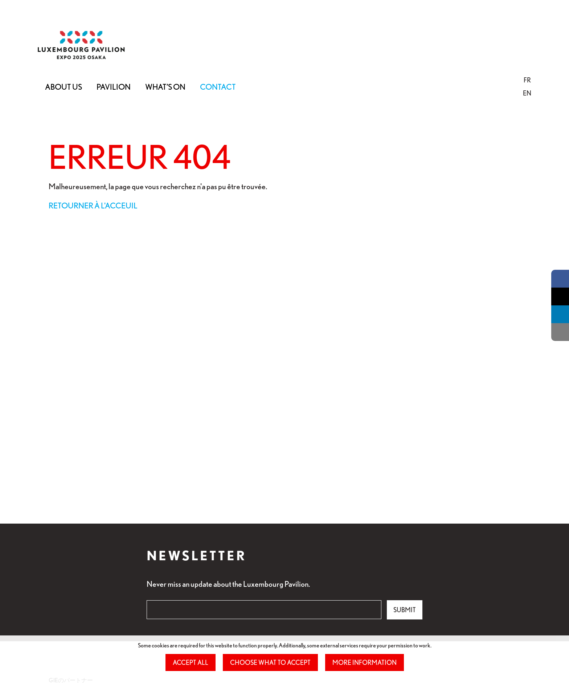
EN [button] (527, 93)
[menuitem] (527, 80)
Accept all (190, 662)
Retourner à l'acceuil (93, 205)
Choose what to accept (270, 662)
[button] (527, 80)
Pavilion (114, 86)
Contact (218, 86)
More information (364, 662)
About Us (63, 86)
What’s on (165, 86)
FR (527, 80)
